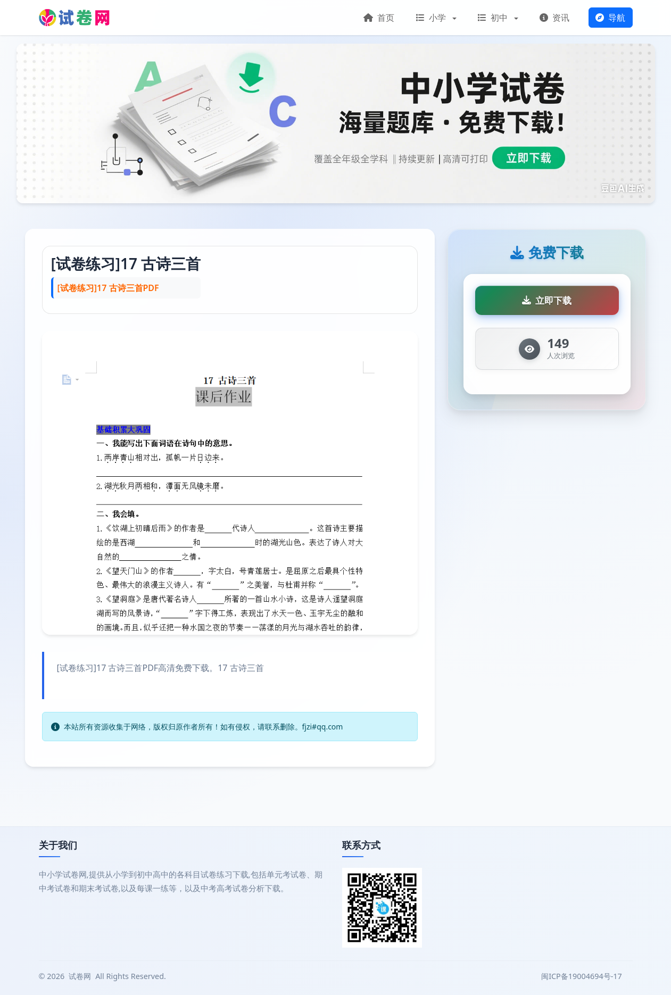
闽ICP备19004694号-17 (582, 976)
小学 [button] (432, 17)
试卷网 (80, 976)
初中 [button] (494, 17)
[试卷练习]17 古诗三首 (126, 263)
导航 (610, 17)
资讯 (554, 17)
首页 (378, 17)
